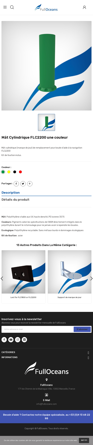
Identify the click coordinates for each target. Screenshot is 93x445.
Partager (16, 183)
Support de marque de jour (69, 297)
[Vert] (4, 172)
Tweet (23, 183)
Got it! (84, 440)
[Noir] (15, 172)
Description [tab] (11, 192)
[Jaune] (9, 172)
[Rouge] (21, 172)
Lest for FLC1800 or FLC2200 (23, 297)
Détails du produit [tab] (15, 199)
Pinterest (29, 183)
